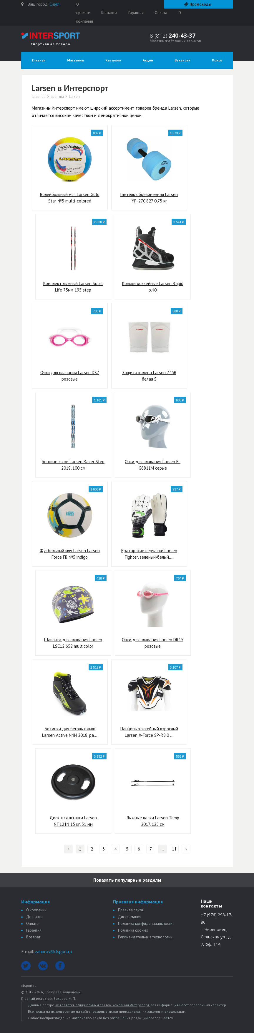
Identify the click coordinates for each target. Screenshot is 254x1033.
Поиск (217, 60)
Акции (148, 60)
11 (174, 849)
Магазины (75, 60)
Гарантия (136, 12)
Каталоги (113, 60)
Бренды (57, 96)
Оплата (161, 12)
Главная (39, 60)
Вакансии (182, 60)
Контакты (109, 12)
